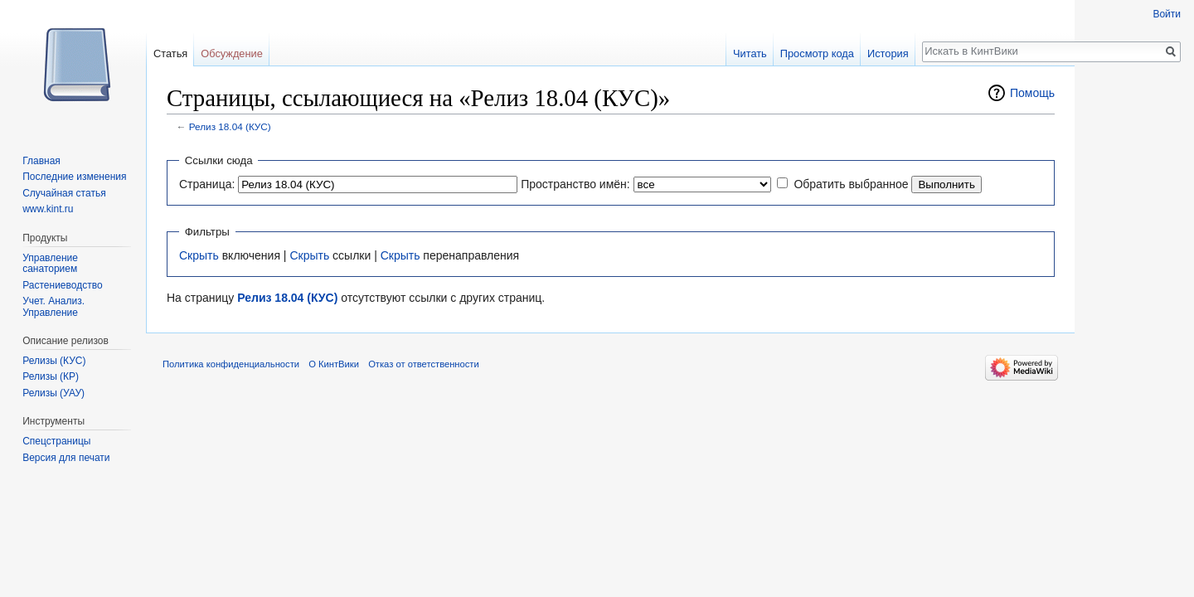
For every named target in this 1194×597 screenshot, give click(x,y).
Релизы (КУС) (53, 360)
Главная (41, 161)
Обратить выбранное (851, 184)
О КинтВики (333, 364)
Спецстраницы (56, 441)
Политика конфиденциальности (231, 364)
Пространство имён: (575, 184)
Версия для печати (65, 458)
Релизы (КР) (50, 376)
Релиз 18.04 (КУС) (230, 126)
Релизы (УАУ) (53, 393)
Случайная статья (63, 193)
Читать (750, 53)
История (888, 53)
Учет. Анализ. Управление (53, 306)
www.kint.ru (47, 209)
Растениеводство (62, 285)
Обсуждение (232, 53)
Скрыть (199, 255)
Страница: (207, 184)
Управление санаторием (50, 263)
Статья (170, 53)
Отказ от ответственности (423, 364)
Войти (1167, 14)
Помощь (1032, 93)
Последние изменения (74, 176)
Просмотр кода (817, 53)
